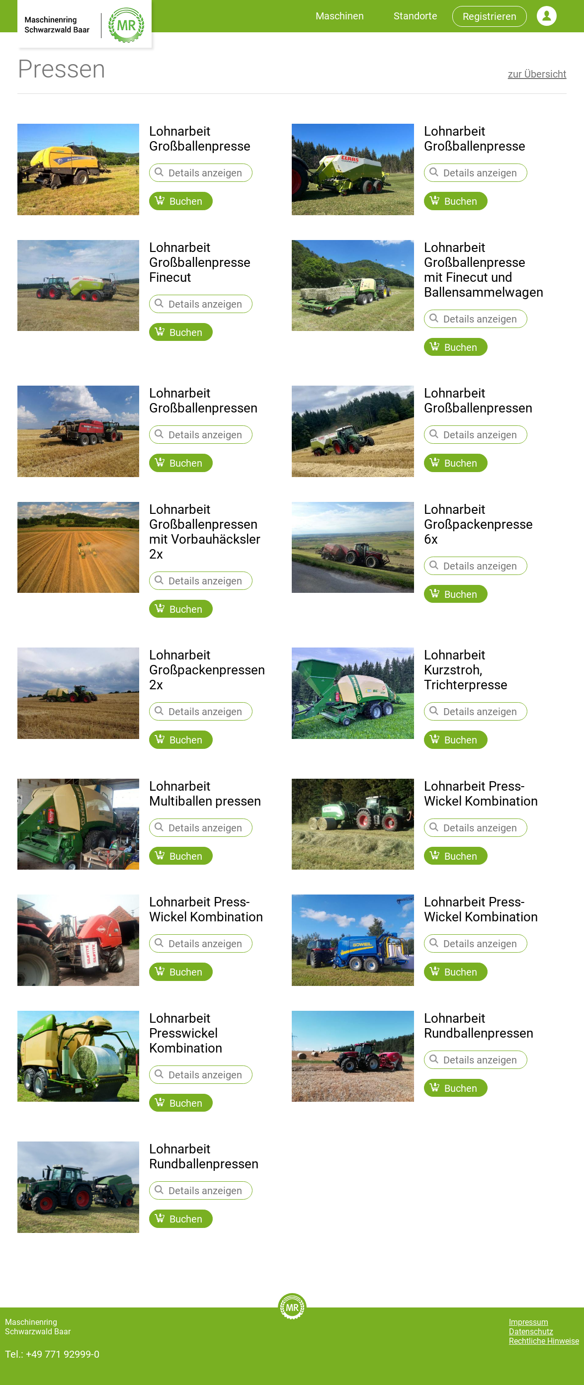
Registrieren (489, 16)
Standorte (415, 16)
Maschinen (340, 16)
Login (547, 16)
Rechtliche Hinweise (544, 1341)
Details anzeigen (198, 173)
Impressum (528, 1322)
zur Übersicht (537, 74)
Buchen (178, 201)
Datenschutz (531, 1331)
